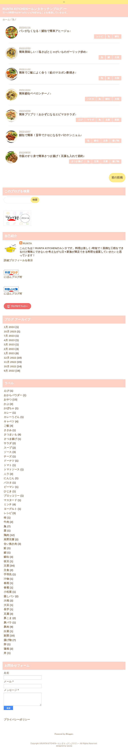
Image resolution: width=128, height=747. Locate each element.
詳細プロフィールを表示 (18, 260)
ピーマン (9, 486)
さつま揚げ (77, 161)
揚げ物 (115, 140)
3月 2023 (9, 344)
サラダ (90, 119)
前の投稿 (117, 177)
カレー (8, 412)
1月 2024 (9, 327)
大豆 (6, 605)
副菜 (117, 119)
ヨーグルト (10, 508)
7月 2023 (9, 335)
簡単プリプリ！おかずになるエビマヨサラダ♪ (47, 114)
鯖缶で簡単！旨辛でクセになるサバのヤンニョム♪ (50, 135)
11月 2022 (10, 361)
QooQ (69, 746)
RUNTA (27, 243)
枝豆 (6, 561)
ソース (8, 451)
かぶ (6, 403)
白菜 (6, 631)
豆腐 (105, 161)
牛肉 (6, 521)
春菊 (6, 587)
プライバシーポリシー (17, 719)
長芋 (6, 609)
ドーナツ (9, 460)
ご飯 (6, 425)
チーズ (8, 456)
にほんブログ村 (13, 276)
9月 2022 (9, 370)
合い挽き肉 (10, 543)
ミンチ (8, 504)
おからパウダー (13, 395)
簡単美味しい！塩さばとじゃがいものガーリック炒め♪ (53, 51)
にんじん (9, 478)
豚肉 (6, 626)
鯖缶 (117, 36)
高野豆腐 (9, 539)
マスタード (10, 500)
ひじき (8, 491)
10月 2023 (10, 331)
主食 (6, 570)
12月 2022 (10, 357)
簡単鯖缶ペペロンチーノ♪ (35, 93)
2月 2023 (9, 348)
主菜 (117, 57)
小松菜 (8, 591)
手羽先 (8, 574)
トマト (8, 465)
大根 (6, 600)
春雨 (6, 583)
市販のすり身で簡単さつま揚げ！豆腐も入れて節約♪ (52, 156)
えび (80, 119)
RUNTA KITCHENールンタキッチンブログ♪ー (35, 9)
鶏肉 (6, 535)
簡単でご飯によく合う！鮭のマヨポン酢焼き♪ (47, 72)
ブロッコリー (12, 495)
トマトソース (12, 469)
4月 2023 (9, 340)
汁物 (6, 578)
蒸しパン (9, 596)
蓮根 (6, 648)
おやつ (8, 399)
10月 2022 (10, 366)
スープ (8, 447)
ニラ (6, 473)
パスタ (90, 99)
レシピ (99, 36)
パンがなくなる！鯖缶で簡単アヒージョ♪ (45, 30)
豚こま (8, 618)
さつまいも (10, 434)
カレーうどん (12, 416)
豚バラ (8, 622)
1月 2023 (9, 353)
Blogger (69, 734)
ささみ (8, 430)
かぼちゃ (9, 408)
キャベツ (9, 421)
